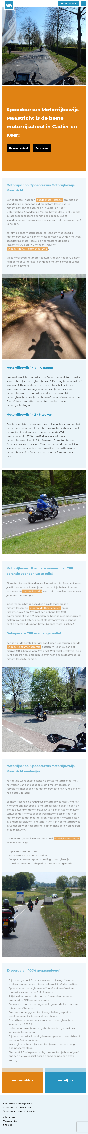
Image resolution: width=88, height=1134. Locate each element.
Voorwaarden (10, 1121)
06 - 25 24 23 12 (68, 3)
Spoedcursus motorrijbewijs (18, 1107)
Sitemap (7, 1124)
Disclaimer (9, 1117)
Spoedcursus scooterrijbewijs (19, 1111)
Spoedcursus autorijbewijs (17, 1103)
